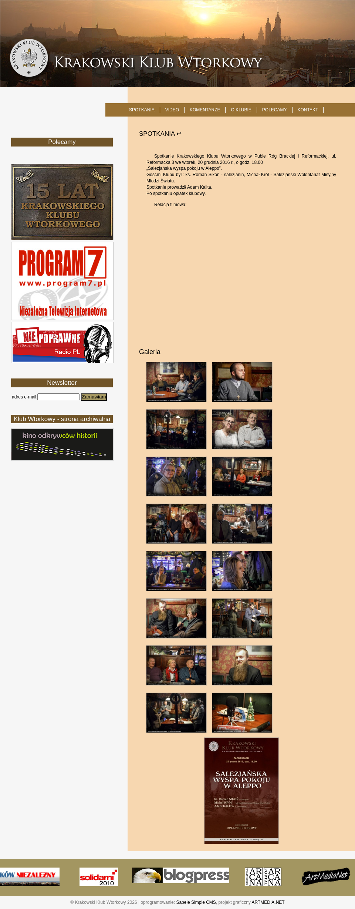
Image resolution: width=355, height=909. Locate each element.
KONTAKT (308, 109)
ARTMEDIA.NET (268, 902)
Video (172, 109)
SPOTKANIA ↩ (160, 133)
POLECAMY (274, 109)
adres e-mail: (24, 397)
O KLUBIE (241, 109)
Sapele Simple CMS (196, 902)
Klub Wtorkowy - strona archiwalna (62, 418)
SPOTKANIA (142, 109)
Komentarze (205, 109)
